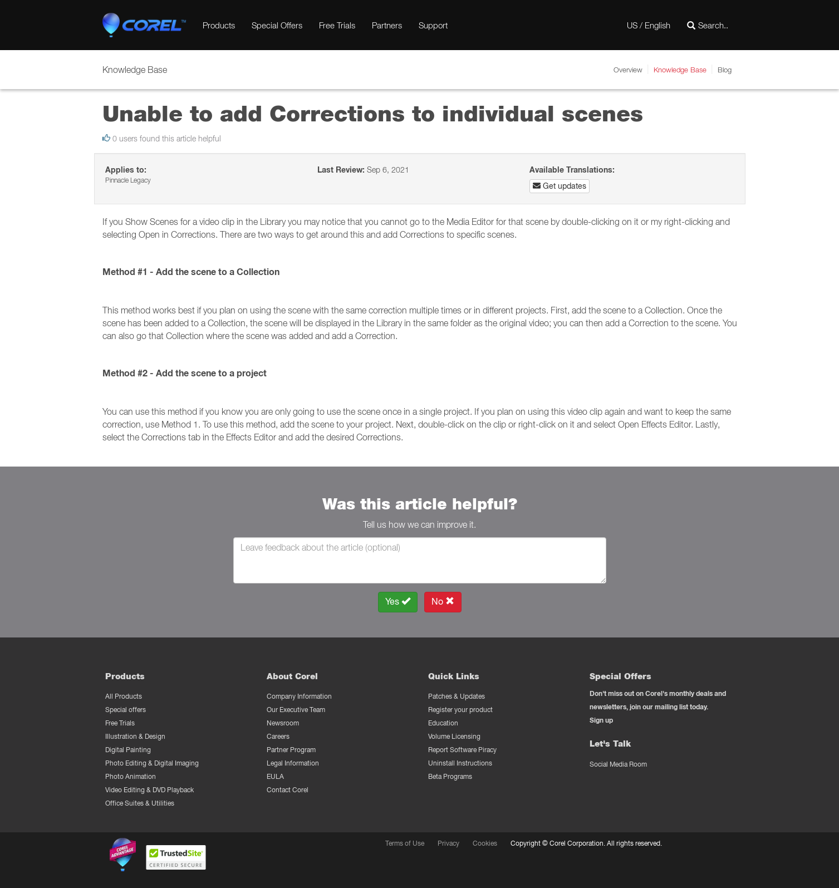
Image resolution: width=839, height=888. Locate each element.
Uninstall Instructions (460, 763)
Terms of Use (404, 843)
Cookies (485, 843)
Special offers (125, 709)
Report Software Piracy (462, 749)
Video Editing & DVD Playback (149, 790)
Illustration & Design (135, 736)
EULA (275, 776)
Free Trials (337, 25)
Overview (628, 69)
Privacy (448, 843)
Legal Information (293, 763)
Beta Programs (450, 776)
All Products (123, 696)
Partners (387, 25)
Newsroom (283, 723)
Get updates (559, 186)
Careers (278, 736)
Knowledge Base (680, 69)
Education (443, 723)
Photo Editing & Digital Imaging (152, 763)
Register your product (460, 709)
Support (433, 25)
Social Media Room (618, 764)
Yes (397, 601)
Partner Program (291, 749)
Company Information (299, 696)
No (442, 601)
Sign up (601, 720)
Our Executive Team (296, 709)
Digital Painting (128, 749)
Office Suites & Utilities (139, 803)
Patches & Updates (456, 696)
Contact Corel (287, 790)
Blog (725, 69)
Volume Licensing (454, 736)
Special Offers (277, 25)
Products (219, 25)
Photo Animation (130, 776)
